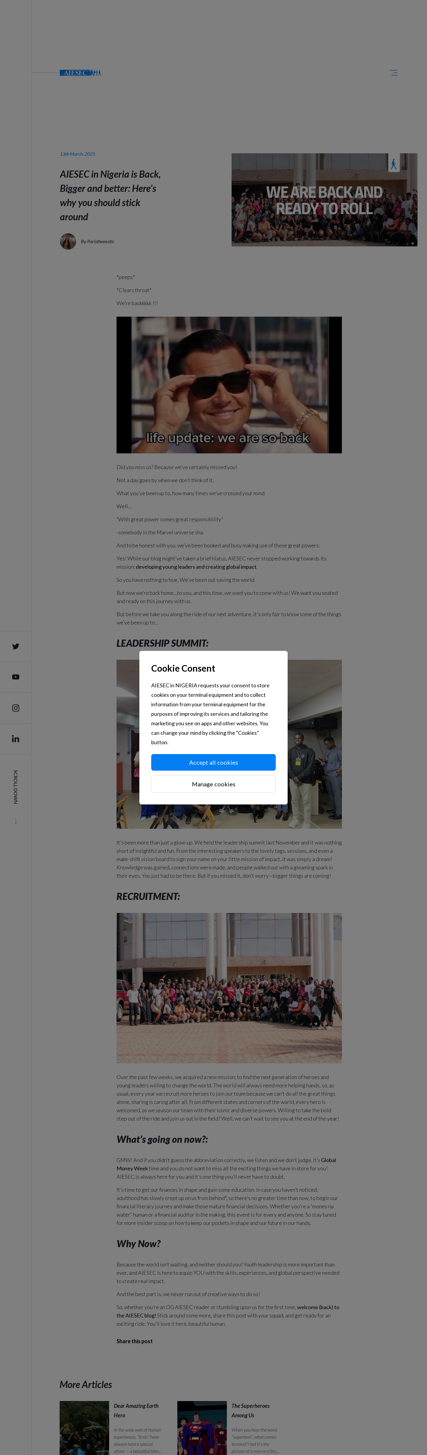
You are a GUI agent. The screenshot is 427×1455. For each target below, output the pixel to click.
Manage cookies (213, 784)
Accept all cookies (213, 762)
